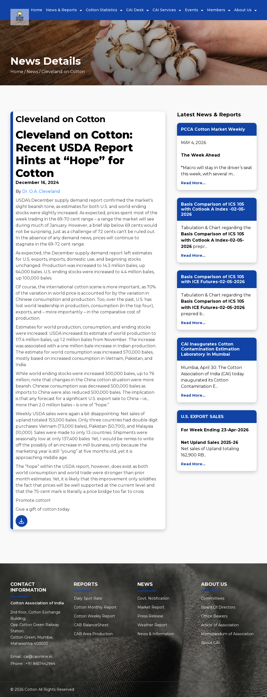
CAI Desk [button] (135, 10)
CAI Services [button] (164, 10)
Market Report (150, 607)
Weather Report (152, 625)
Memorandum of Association (227, 634)
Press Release (150, 616)
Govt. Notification (153, 598)
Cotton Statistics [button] (101, 10)
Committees (212, 598)
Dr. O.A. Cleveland (41, 191)
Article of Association (220, 625)
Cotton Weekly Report (94, 616)
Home (36, 10)
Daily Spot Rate (88, 598)
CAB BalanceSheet (91, 625)
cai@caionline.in (37, 656)
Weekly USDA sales (36, 413)
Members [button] (216, 10)
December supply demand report (66, 200)
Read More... (193, 183)
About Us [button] (243, 10)
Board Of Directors (218, 607)
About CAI (210, 642)
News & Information (155, 634)
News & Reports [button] (61, 10)
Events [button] (191, 10)
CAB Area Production (93, 634)
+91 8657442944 (40, 663)
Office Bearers (214, 616)
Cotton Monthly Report (95, 607)
